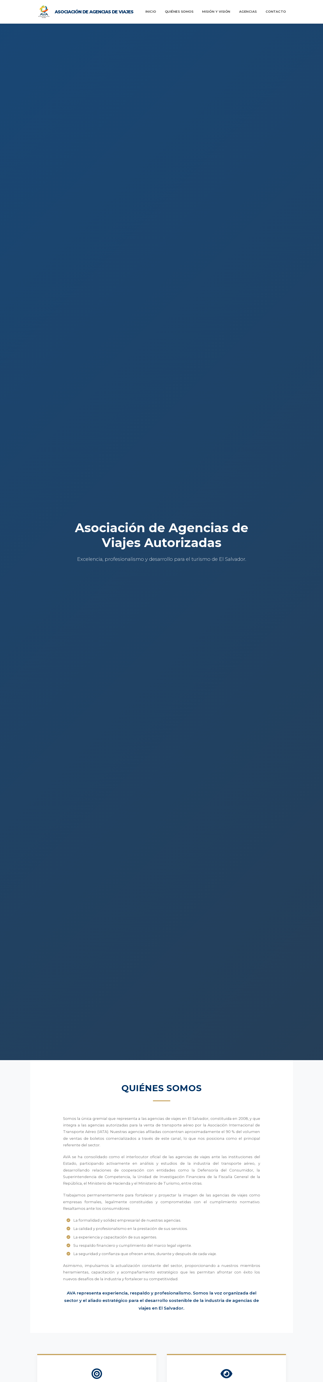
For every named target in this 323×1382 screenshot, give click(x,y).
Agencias (248, 12)
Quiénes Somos (179, 12)
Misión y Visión (216, 12)
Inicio (150, 12)
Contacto (276, 12)
